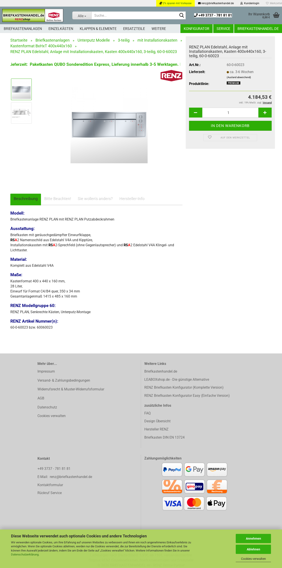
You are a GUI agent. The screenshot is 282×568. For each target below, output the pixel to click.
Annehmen (253, 538)
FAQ (147, 413)
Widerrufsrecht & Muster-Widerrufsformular (70, 389)
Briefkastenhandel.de (258, 29)
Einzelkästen (60, 29)
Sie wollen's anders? (95, 198)
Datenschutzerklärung (25, 554)
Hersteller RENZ (156, 429)
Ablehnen (253, 549)
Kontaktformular (50, 485)
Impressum (46, 371)
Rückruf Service (49, 493)
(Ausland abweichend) (239, 77)
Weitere (159, 29)
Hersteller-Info (132, 198)
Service (223, 29)
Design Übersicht (157, 421)
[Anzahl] (230, 113)
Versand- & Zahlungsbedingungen (63, 380)
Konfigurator (196, 29)
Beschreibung (26, 198)
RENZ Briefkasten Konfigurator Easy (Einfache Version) (187, 395)
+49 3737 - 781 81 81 (213, 15)
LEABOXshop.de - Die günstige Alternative (176, 379)
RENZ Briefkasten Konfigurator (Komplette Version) (184, 387)
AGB (40, 398)
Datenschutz (47, 407)
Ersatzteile (134, 29)
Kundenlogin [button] (249, 3)
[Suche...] (81, 15)
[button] (195, 113)
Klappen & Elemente (98, 29)
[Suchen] (181, 16)
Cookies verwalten (253, 559)
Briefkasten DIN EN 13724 (164, 437)
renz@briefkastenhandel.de (216, 3)
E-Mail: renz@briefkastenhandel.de (64, 477)
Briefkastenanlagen (23, 29)
